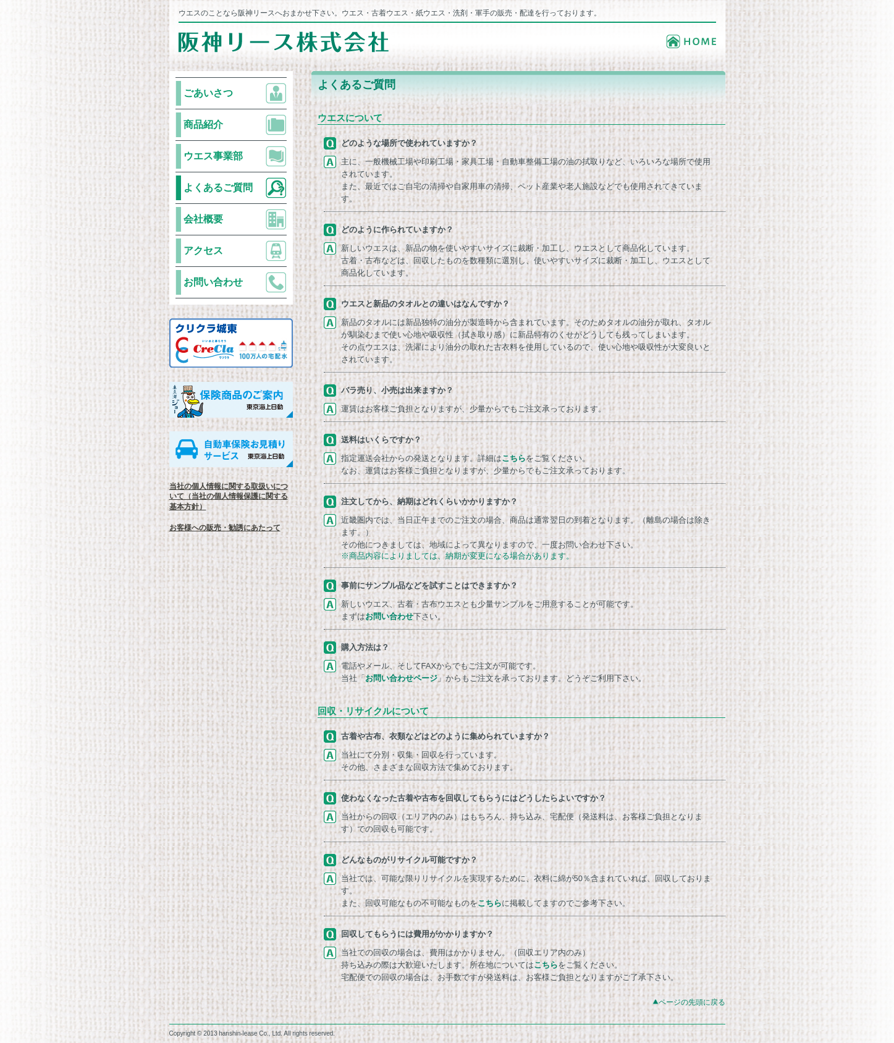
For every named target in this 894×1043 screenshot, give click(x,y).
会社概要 (203, 219)
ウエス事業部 (213, 156)
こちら (514, 458)
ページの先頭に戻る (692, 1002)
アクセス (203, 250)
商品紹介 (203, 124)
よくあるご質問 (218, 187)
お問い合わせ (213, 282)
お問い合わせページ (401, 678)
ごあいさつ (208, 93)
